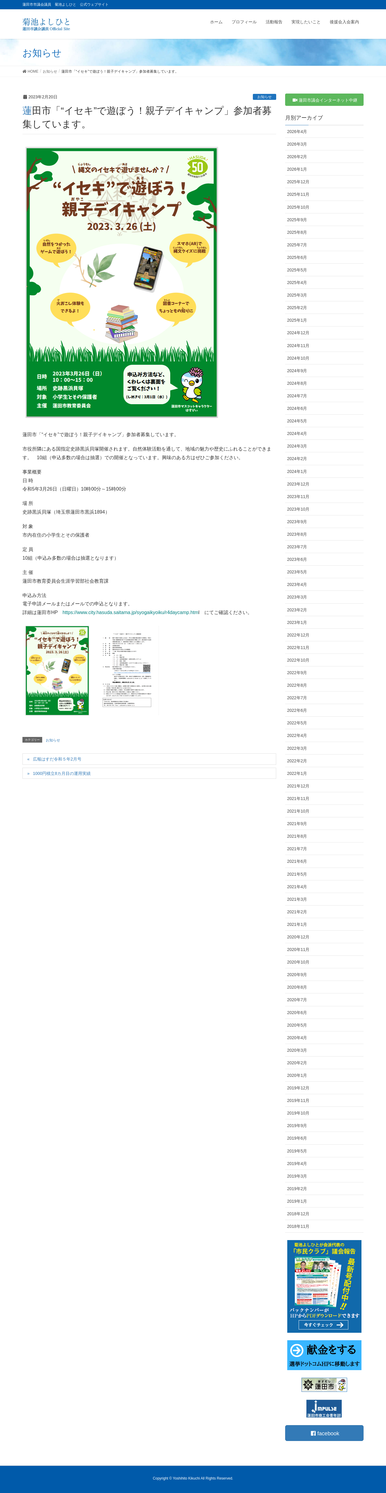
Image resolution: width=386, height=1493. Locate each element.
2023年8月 (297, 534)
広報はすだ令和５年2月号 (57, 759)
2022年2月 (297, 760)
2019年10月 (298, 1113)
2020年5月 (297, 1025)
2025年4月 (297, 282)
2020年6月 (297, 1012)
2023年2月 (297, 609)
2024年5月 (297, 421)
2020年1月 (297, 1075)
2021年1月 (297, 924)
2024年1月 (297, 471)
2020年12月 (298, 937)
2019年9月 (297, 1125)
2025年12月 (298, 181)
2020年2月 (297, 1062)
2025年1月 (297, 320)
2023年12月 (298, 484)
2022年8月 (297, 685)
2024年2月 (297, 458)
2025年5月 (297, 270)
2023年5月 (297, 572)
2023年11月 (298, 496)
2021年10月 (298, 811)
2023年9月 (297, 521)
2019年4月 (297, 1163)
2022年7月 (297, 697)
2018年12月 (298, 1213)
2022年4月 (297, 735)
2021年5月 (297, 874)
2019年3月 (297, 1176)
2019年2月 (297, 1188)
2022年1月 (297, 773)
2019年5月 (297, 1151)
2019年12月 (298, 1088)
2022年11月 (298, 647)
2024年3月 (297, 446)
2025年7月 (297, 244)
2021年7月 (297, 848)
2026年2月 (297, 156)
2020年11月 (298, 949)
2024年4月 (297, 433)
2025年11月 (298, 194)
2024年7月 (297, 395)
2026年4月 (297, 131)
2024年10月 (298, 358)
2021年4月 (297, 886)
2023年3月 (297, 597)
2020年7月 (297, 999)
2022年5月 (297, 722)
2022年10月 (298, 660)
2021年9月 (297, 823)
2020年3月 (297, 1050)
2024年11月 (298, 345)
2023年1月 (297, 622)
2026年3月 (297, 144)
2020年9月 (297, 974)
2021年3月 (297, 899)
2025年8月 (297, 232)
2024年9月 (297, 370)
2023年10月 (298, 509)
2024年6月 (297, 408)
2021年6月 (297, 861)
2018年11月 (298, 1226)
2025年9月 (297, 219)
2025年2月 (297, 307)
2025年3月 (297, 295)
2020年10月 (298, 962)
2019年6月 (297, 1138)
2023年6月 (297, 559)
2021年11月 (298, 798)
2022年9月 (297, 672)
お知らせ (264, 97)
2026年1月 (297, 169)
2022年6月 (297, 710)
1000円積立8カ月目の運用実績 (62, 773)
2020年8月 (297, 987)
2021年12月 (298, 786)
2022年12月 (298, 635)
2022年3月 (297, 748)
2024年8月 (297, 383)
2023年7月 (297, 546)
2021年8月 (297, 836)
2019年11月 (298, 1100)
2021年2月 (297, 911)
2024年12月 (298, 332)
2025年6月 (297, 257)
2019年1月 (297, 1201)
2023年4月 (297, 584)
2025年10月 (298, 207)
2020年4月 (297, 1037)
